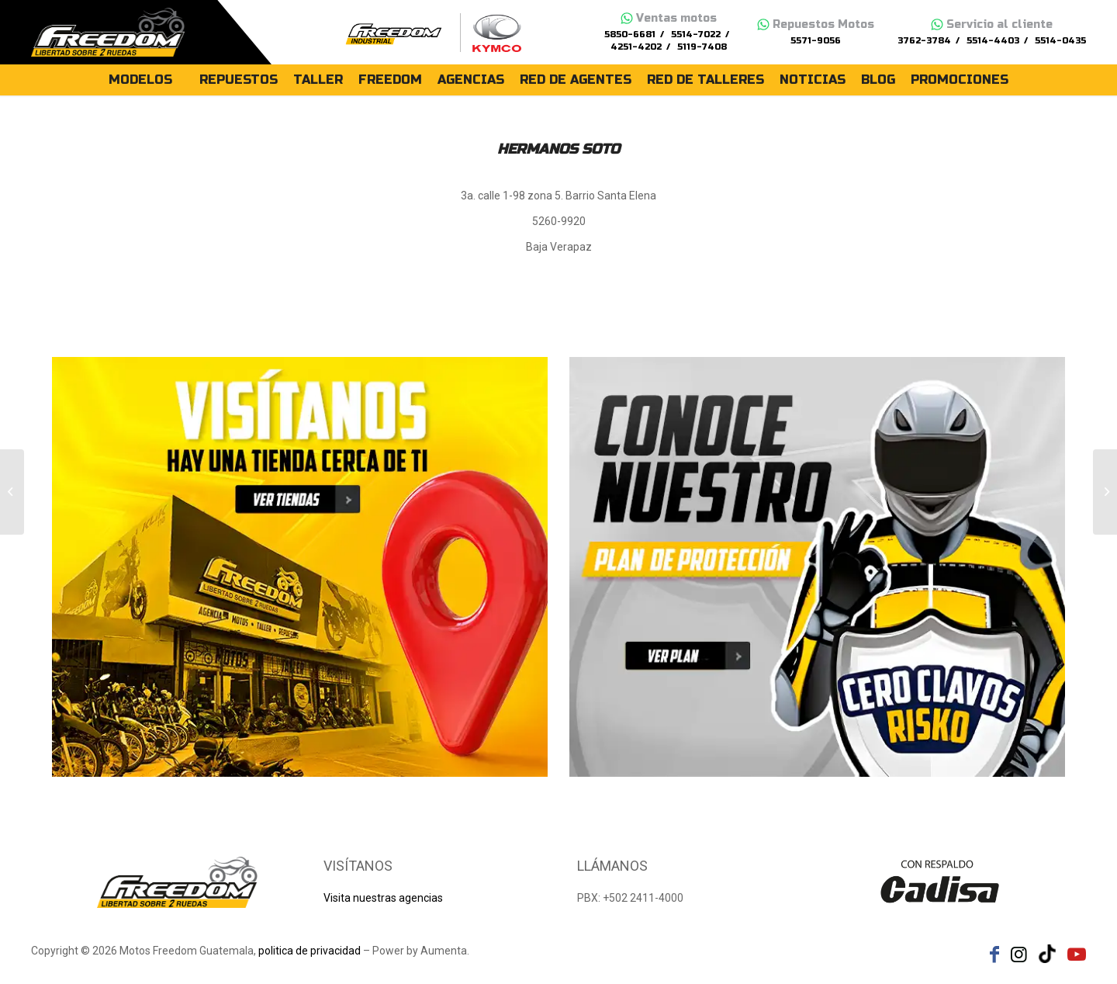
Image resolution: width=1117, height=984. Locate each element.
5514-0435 (1060, 41)
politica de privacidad (309, 950)
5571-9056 (815, 41)
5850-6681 (629, 34)
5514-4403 (993, 41)
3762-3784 (924, 41)
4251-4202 (636, 47)
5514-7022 (696, 34)
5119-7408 (702, 47)
